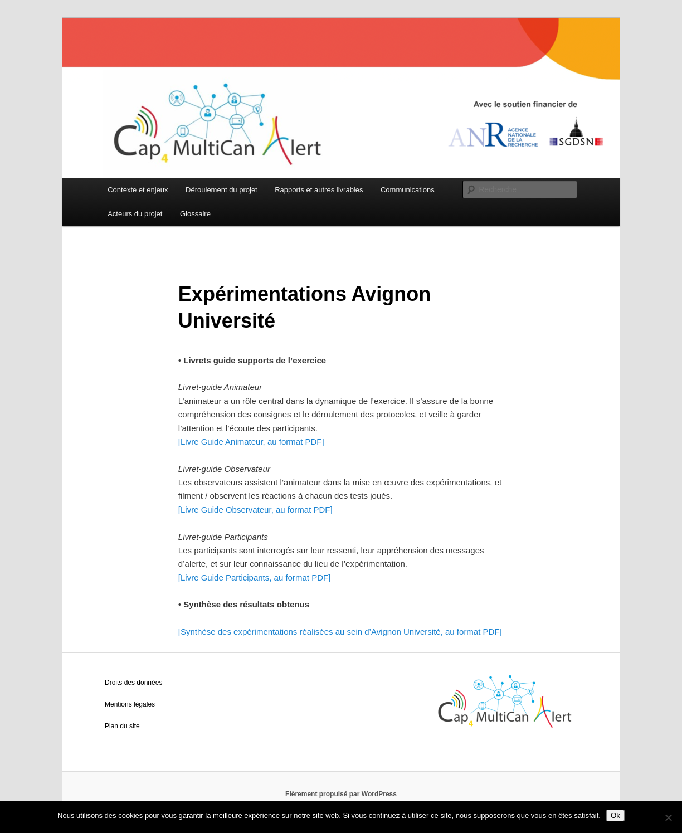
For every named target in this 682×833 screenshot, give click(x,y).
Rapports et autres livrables (319, 190)
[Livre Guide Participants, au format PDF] (254, 577)
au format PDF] (303, 509)
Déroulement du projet (221, 190)
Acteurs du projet (135, 214)
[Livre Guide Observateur (224, 509)
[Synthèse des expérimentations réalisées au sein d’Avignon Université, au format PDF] (340, 631)
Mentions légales (130, 704)
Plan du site (122, 726)
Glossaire (195, 214)
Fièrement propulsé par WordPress (341, 794)
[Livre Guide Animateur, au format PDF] (251, 441)
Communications (408, 190)
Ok (615, 815)
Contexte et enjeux (138, 190)
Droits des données (133, 682)
